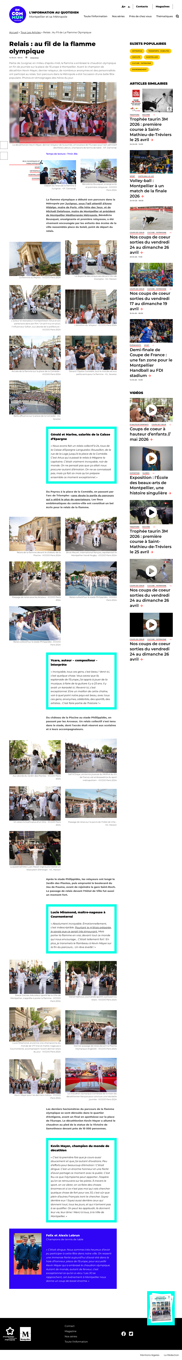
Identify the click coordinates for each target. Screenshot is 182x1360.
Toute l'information (95, 16)
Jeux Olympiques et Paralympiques (31, 162)
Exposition (134, 473)
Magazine (70, 1331)
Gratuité (136, 57)
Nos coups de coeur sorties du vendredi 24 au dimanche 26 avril (150, 598)
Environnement (139, 69)
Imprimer (34, 58)
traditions (134, 115)
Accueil (13, 32)
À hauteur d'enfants (139, 424)
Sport (37, 167)
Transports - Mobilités (158, 51)
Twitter (4, 156)
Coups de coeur (137, 232)
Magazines (163, 6)
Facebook (4, 145)
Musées (146, 473)
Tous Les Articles (31, 32)
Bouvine (146, 115)
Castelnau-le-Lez (146, 176)
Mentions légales (149, 1355)
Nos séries (118, 16)
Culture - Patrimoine (141, 63)
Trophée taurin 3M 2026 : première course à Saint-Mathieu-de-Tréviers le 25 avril (150, 129)
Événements (135, 345)
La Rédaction (171, 1355)
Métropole (35, 171)
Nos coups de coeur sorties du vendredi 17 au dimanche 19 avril (150, 301)
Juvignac (36, 178)
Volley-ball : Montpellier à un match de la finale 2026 (148, 188)
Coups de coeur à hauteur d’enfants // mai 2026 (150, 433)
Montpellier (34, 175)
